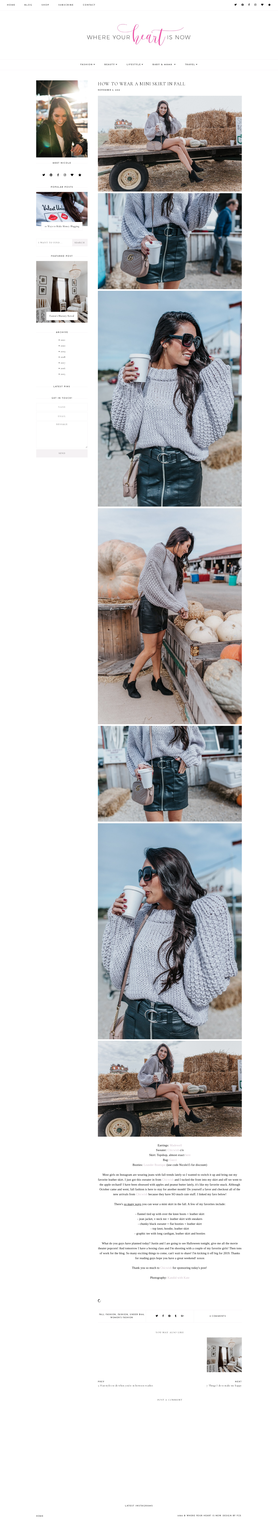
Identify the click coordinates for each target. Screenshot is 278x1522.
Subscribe (66, 5)
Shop (45, 5)
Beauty (109, 65)
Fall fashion (107, 1314)
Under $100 (137, 1314)
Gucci (173, 1160)
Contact (89, 5)
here (188, 1155)
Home (11, 5)
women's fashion (121, 1318)
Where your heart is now (204, 1516)
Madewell (176, 1145)
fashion (123, 1314)
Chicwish (173, 1150)
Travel (190, 65)
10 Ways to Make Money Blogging (62, 226)
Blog (28, 5)
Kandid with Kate (178, 1277)
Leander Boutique (155, 1164)
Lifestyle (134, 65)
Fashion (86, 65)
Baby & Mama (163, 65)
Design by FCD (232, 1516)
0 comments (218, 1316)
